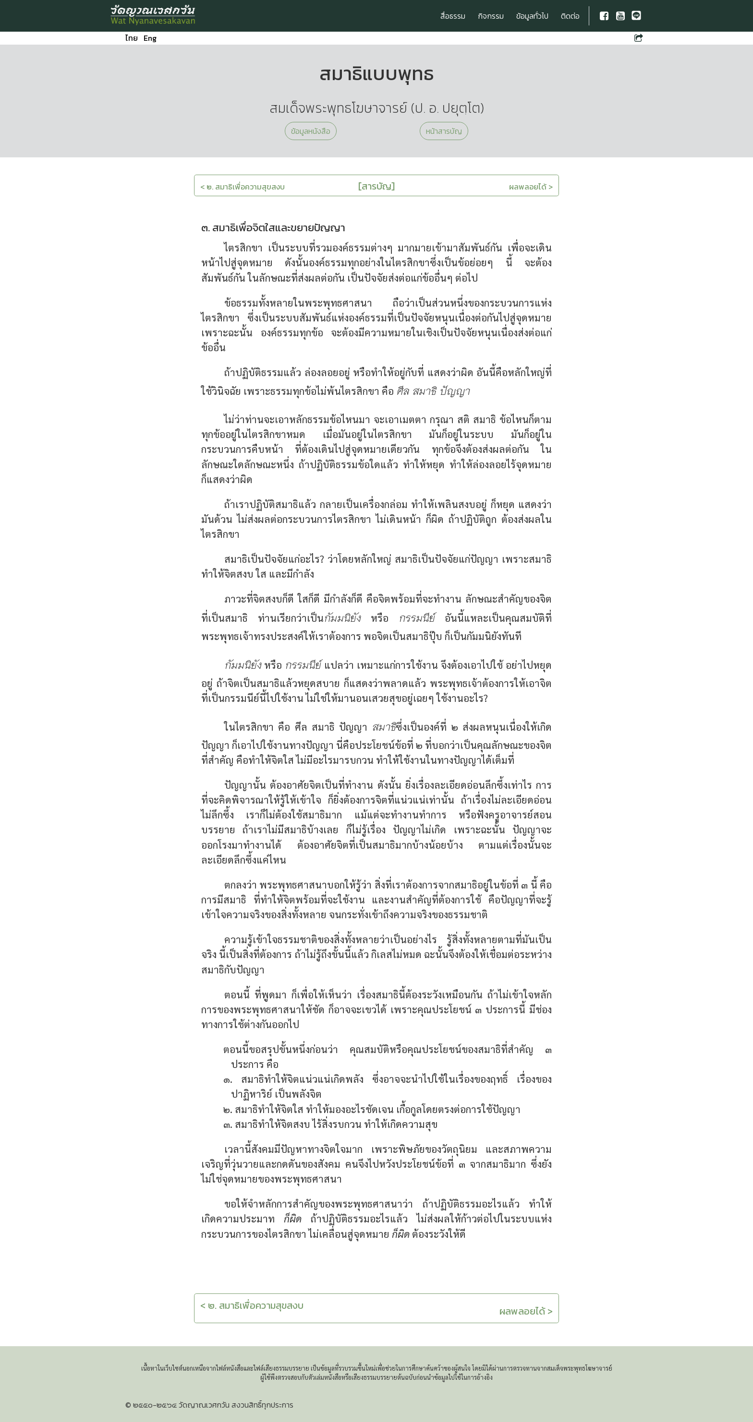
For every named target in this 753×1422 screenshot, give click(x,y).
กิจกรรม (491, 16)
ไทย (131, 38)
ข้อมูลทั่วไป (532, 16)
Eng (150, 38)
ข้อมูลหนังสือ (310, 131)
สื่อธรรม (452, 16)
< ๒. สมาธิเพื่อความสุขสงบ (242, 186)
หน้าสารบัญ (444, 131)
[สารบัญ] (376, 186)
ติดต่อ (570, 16)
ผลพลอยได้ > (531, 186)
